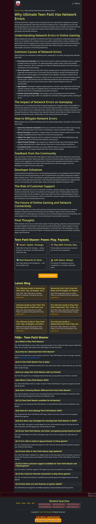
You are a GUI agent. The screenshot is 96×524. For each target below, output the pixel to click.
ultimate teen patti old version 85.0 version (73, 507)
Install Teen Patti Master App (29, 358)
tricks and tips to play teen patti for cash (74, 504)
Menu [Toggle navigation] (76, 3)
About (24, 503)
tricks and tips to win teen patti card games (59, 507)
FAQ (33, 503)
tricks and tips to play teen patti (45, 504)
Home (17, 11)
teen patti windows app (45, 507)
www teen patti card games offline (59, 504)
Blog (21, 11)
